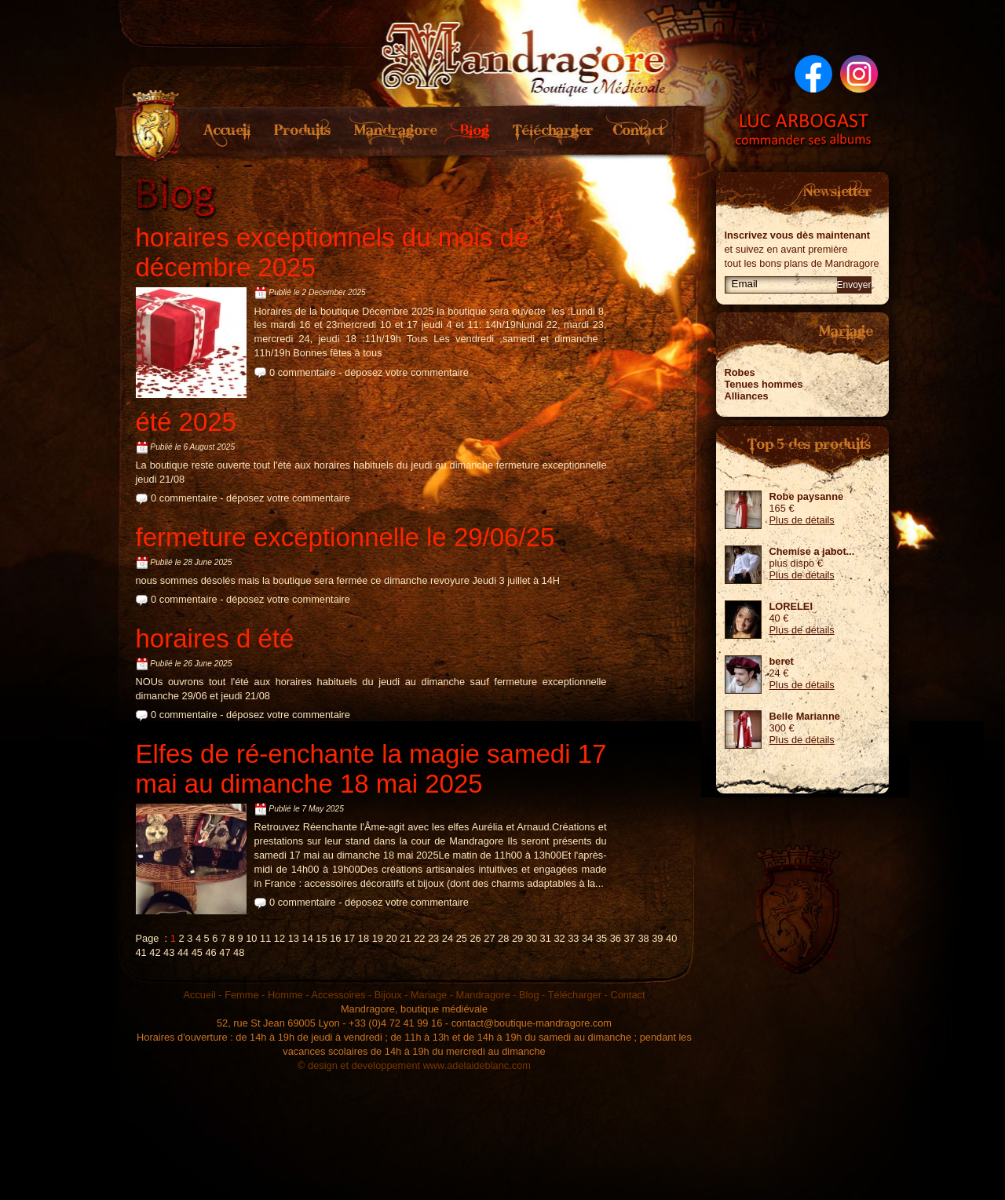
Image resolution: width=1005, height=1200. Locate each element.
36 (615, 938)
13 (293, 938)
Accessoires (338, 995)
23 (433, 938)
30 (531, 938)
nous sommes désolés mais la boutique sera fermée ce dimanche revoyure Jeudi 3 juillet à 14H (348, 580)
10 (251, 938)
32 (559, 938)
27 (489, 938)
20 (391, 938)
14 (307, 938)
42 (154, 952)
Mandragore (391, 131)
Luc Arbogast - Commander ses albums (803, 129)
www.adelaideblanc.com (477, 1065)
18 (363, 938)
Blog (471, 131)
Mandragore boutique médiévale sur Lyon (524, 55)
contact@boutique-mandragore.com (531, 1023)
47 (224, 952)
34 (587, 938)
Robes (740, 372)
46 (210, 952)
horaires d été (215, 638)
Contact (639, 131)
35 (601, 938)
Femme (241, 995)
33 (573, 938)
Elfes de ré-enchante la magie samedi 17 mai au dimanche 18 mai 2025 (371, 768)
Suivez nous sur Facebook (813, 74)
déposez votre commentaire (407, 372)
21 (405, 938)
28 (503, 938)
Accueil (228, 131)
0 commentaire (302, 372)
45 (197, 952)
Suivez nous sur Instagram (859, 74)
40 (671, 938)
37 (629, 938)
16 (335, 938)
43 (168, 952)
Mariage (429, 995)
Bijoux (388, 995)
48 (238, 952)
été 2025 (186, 421)
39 (657, 938)
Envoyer (854, 284)
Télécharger (552, 131)
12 (279, 938)
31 (545, 938)
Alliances (747, 396)
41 (141, 952)
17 (349, 938)
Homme (285, 995)
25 (461, 938)
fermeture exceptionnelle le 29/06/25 (345, 537)
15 (321, 938)
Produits (300, 131)
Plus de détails (802, 520)
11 (265, 938)
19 (377, 938)
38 (643, 938)
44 (182, 952)
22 (419, 938)
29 (517, 938)
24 (447, 938)
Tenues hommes (764, 384)
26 (475, 938)
